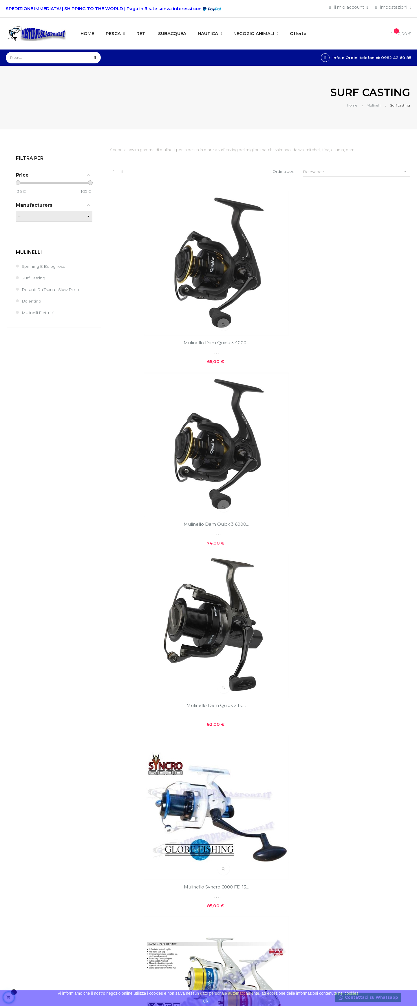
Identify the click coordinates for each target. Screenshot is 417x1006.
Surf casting (34, 278)
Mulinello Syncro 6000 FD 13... (157, 423)
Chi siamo (223, 853)
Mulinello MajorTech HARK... (363, 685)
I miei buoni (156, 900)
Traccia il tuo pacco (164, 909)
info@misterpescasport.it (32, 938)
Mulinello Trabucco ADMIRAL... (260, 685)
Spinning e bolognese (45, 267)
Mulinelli (29, 253)
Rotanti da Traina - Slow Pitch (53, 290)
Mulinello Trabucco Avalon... (259, 423)
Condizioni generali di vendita (166, 922)
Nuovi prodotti (297, 853)
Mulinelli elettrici (39, 313)
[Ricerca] (53, 57)
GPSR (219, 908)
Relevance (356, 171)
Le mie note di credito (167, 890)
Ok (206, 1001)
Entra (149, 860)
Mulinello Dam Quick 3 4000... (157, 292)
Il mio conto (156, 870)
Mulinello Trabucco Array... (157, 685)
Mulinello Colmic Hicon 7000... (260, 554)
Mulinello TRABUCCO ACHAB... (363, 423)
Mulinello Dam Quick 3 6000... (259, 292)
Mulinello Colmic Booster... (363, 554)
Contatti (221, 888)
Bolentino (32, 302)
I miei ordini (156, 880)
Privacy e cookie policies (239, 879)
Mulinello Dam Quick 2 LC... (363, 292)
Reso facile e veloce (234, 898)
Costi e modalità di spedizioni (233, 866)
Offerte (289, 863)
